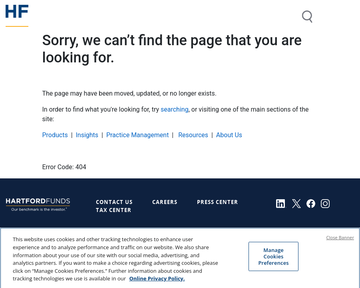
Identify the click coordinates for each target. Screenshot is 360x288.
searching (175, 109)
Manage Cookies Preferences (273, 260)
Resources (192, 135)
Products (55, 135)
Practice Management (137, 135)
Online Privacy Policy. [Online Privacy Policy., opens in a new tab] (157, 282)
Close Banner (340, 242)
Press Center (217, 202)
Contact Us (114, 202)
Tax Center (113, 210)
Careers (164, 202)
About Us (229, 135)
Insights (87, 135)
